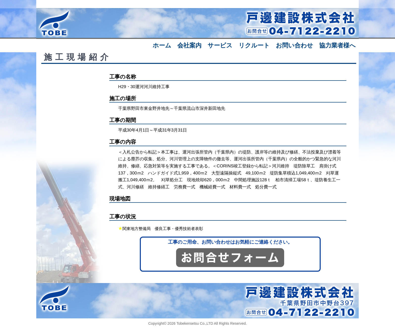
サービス (220, 45)
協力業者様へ (337, 45)
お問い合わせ (294, 45)
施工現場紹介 (78, 57)
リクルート (254, 45)
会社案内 (189, 45)
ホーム (162, 45)
